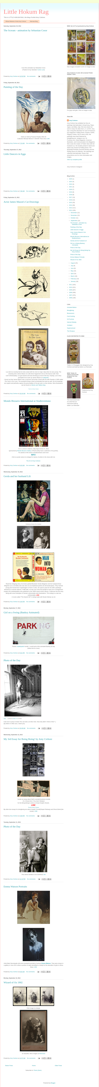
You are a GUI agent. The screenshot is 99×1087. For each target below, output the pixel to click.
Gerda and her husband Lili (17, 476)
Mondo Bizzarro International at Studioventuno (27, 401)
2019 (70, 192)
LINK (48, 138)
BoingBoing (70, 310)
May (72, 271)
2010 (70, 287)
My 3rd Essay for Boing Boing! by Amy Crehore (28, 739)
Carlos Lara (40, 70)
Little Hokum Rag (26, 11)
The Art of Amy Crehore (33, 389)
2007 (70, 295)
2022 (70, 184)
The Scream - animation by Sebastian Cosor (25, 30)
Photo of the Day (12, 660)
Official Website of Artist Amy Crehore (15, 21)
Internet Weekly (71, 322)
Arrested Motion (72, 307)
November (74, 215)
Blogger (53, 1083)
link (44, 874)
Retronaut (42, 1053)
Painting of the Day (13, 87)
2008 (70, 292)
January (73, 281)
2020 (70, 189)
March (73, 276)
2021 (70, 187)
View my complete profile (74, 159)
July (72, 265)
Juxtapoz (69, 325)
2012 (70, 210)
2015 (70, 202)
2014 (70, 205)
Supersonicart (71, 328)
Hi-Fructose (70, 319)
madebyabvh (21, 646)
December (74, 212)
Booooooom (70, 313)
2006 (70, 298)
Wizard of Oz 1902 (13, 982)
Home (34, 1065)
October (73, 218)
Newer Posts (9, 1065)
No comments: (31, 76)
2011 (70, 284)
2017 (70, 197)
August (73, 263)
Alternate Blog (34, 21)
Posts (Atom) (37, 1070)
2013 (70, 208)
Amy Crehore (73, 120)
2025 (70, 179)
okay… (5, 718)
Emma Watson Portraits (15, 886)
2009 (70, 290)
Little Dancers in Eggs (15, 154)
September (74, 220)
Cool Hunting (71, 316)
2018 (70, 194)
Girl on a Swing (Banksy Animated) (21, 612)
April (72, 273)
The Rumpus (71, 331)
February (74, 278)
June (72, 268)
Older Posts (58, 1065)
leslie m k (15, 718)
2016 (70, 200)
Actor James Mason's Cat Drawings (21, 201)
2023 (70, 181)
